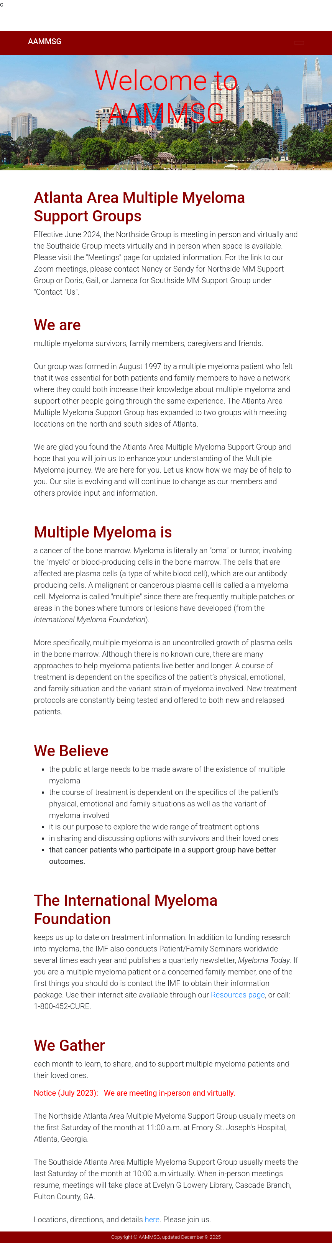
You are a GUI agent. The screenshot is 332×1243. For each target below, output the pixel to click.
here (152, 1219)
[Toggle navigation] (299, 43)
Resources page (238, 994)
